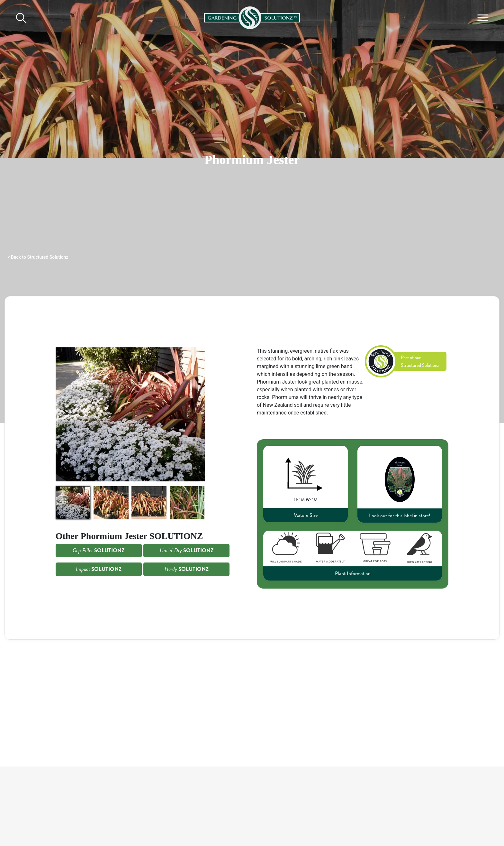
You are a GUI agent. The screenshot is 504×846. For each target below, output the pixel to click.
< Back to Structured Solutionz (38, 257)
